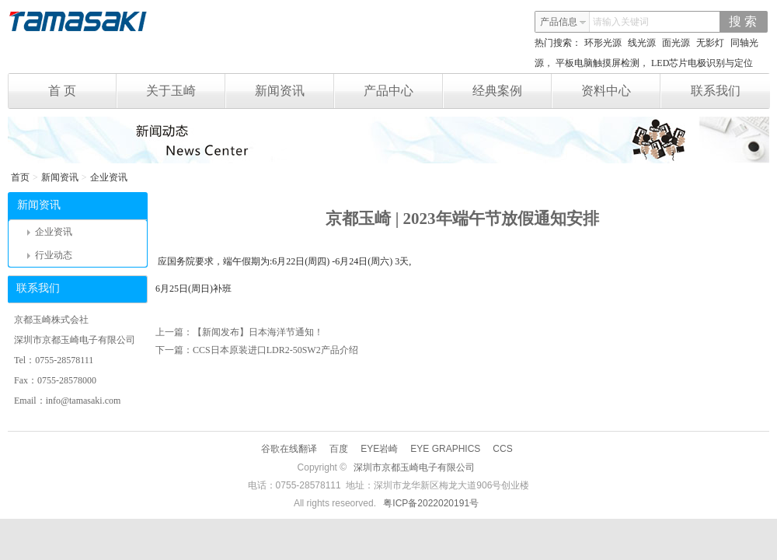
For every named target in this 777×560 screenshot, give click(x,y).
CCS (502, 448)
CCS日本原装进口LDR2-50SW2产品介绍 (275, 350)
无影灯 (710, 42)
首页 (20, 177)
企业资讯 (108, 177)
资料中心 (621, 91)
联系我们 (715, 90)
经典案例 (512, 91)
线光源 (642, 42)
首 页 (82, 91)
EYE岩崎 (379, 448)
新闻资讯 (295, 91)
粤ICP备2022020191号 (431, 503)
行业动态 (49, 255)
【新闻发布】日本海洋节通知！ (258, 332)
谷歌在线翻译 (289, 448)
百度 (338, 448)
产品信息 (563, 21)
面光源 (676, 42)
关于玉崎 (186, 91)
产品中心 (404, 91)
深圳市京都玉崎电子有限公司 (414, 467)
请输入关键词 (621, 21)
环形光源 (603, 42)
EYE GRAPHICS (445, 448)
